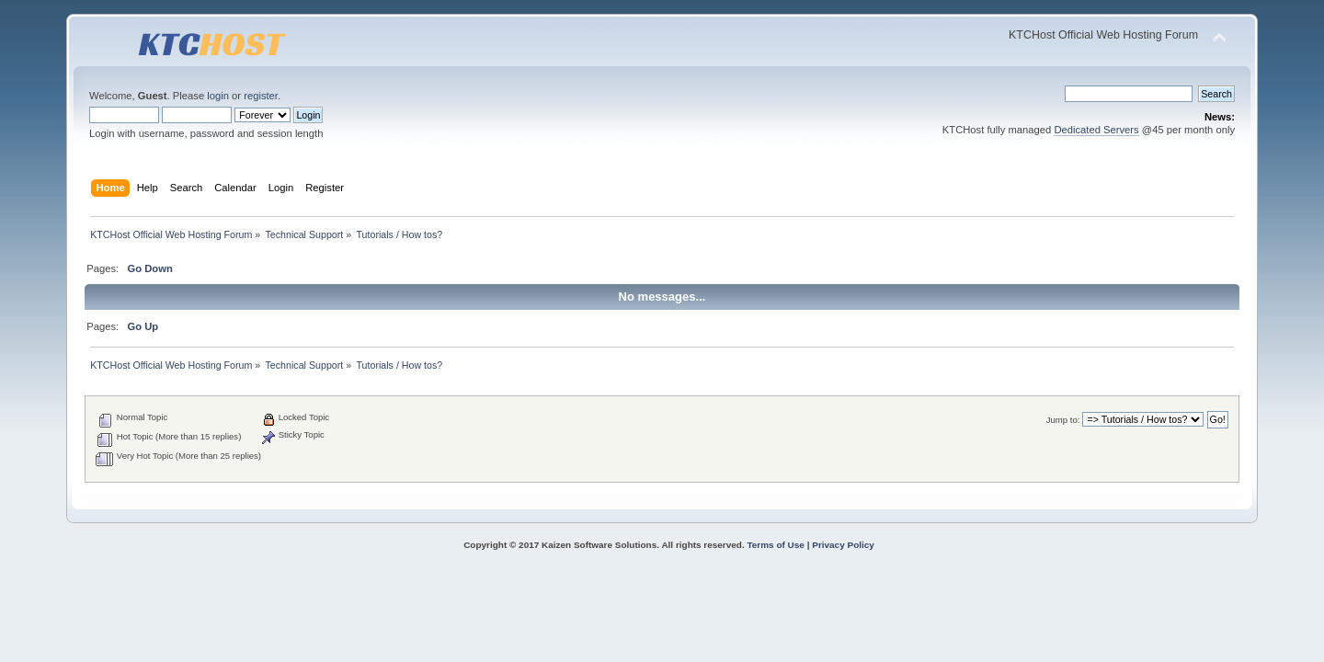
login (218, 95)
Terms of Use (775, 545)
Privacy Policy (843, 545)
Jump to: (1063, 420)
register (261, 95)
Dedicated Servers (1096, 129)
